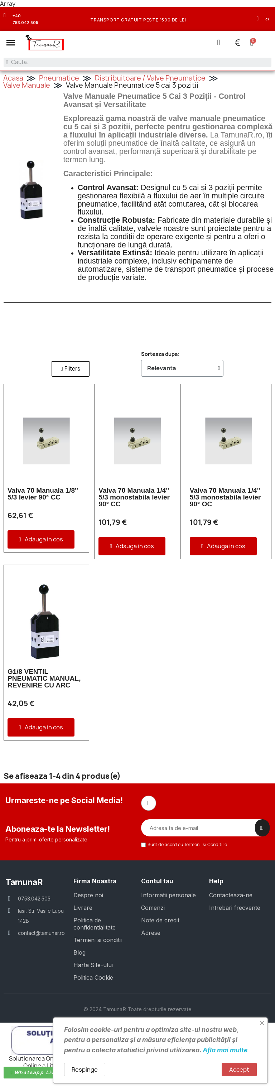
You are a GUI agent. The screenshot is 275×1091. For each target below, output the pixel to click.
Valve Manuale (26, 84)
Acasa (13, 77)
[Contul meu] (218, 42)
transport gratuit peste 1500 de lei (138, 20)
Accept (239, 1069)
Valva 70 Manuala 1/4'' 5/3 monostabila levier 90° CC (134, 496)
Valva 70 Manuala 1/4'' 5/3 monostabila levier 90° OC (225, 496)
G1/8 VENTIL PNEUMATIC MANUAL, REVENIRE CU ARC (44, 678)
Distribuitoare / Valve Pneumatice (150, 77)
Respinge (85, 1069)
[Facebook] (148, 802)
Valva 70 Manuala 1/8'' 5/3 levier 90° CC (43, 493)
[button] (11, 42)
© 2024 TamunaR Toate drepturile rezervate (137, 1008)
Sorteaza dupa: (160, 353)
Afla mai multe (225, 1050)
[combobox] (137, 62)
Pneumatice (59, 77)
